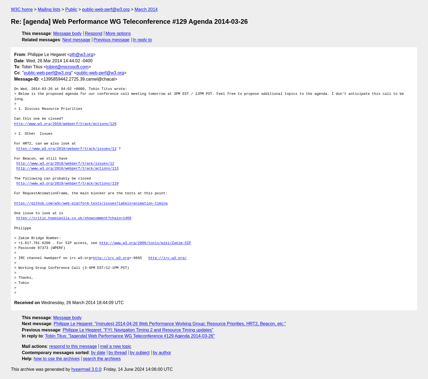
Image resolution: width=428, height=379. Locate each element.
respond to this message (73, 346)
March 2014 (146, 9)
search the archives (102, 358)
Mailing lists (49, 9)
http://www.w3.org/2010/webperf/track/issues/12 (65, 163)
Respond (93, 33)
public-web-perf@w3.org (106, 9)
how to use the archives (57, 358)
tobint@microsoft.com (67, 66)
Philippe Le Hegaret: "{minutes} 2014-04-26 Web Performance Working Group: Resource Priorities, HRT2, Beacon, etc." (170, 323)
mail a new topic (116, 346)
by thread (118, 352)
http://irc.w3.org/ (167, 258)
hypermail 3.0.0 (86, 369)
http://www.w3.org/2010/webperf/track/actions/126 (65, 124)
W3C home (22, 9)
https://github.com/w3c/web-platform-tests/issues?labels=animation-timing (91, 203)
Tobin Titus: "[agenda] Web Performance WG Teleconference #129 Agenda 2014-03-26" (130, 336)
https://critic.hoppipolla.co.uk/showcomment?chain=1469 (73, 218)
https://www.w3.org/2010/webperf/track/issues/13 (66, 148)
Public (71, 9)
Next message (76, 39)
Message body (67, 33)
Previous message (112, 39)
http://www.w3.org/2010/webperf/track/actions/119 (67, 183)
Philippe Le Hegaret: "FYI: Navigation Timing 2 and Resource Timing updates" (138, 330)
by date (98, 352)
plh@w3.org (81, 54)
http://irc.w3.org (111, 258)
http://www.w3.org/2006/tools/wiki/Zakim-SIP (145, 243)
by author (162, 352)
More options (118, 33)
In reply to (142, 39)
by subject (140, 352)
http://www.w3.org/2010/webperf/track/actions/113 (67, 168)
